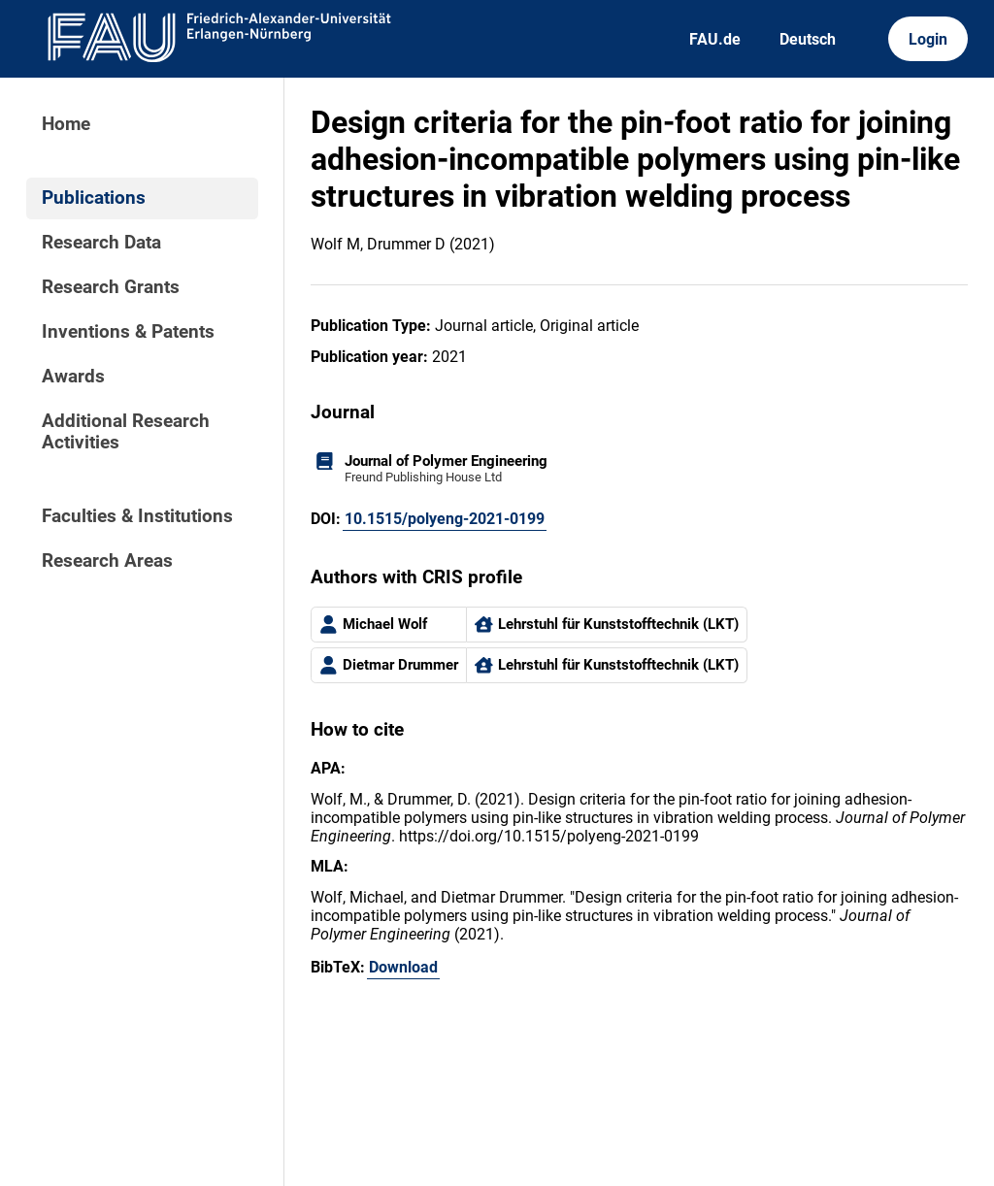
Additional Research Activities (126, 432)
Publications (94, 198)
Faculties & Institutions (137, 516)
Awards (73, 376)
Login (928, 39)
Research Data (101, 242)
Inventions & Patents (128, 332)
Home (66, 124)
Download (403, 967)
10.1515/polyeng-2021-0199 (445, 519)
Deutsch (807, 39)
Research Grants (111, 287)
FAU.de (715, 39)
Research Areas (107, 561)
